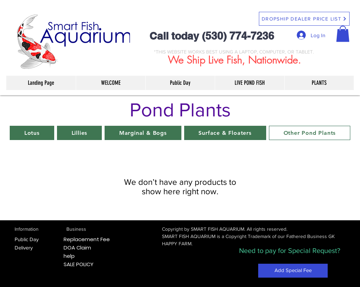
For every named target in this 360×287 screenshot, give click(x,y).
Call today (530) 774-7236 (211, 36)
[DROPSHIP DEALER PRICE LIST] (304, 19)
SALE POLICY (78, 264)
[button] (343, 34)
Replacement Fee (87, 239)
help (69, 256)
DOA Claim (77, 247)
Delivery (24, 248)
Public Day (27, 239)
